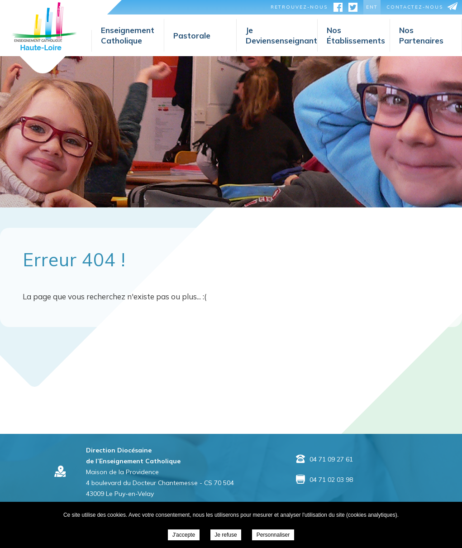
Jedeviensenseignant (281, 35)
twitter (352, 8)
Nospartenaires (421, 35)
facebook (338, 8)
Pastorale (191, 35)
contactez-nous (414, 7)
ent (372, 7)
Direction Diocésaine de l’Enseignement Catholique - (44, 26)
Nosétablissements (356, 35)
